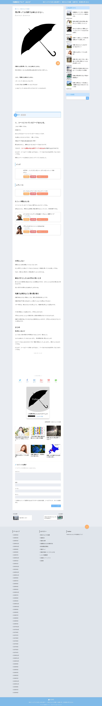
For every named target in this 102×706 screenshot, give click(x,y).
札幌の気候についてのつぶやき (47, 552)
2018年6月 (15, 618)
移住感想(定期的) (44, 546)
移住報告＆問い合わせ (84, 2)
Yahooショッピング (42, 176)
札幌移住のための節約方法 (46, 543)
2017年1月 (15, 652)
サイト (16, 494)
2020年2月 (15, 589)
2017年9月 (15, 632)
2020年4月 (15, 586)
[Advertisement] (38, 100)
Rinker (29, 215)
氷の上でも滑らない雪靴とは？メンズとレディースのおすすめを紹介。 (80, 30)
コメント (17, 471)
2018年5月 (15, 621)
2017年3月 (15, 646)
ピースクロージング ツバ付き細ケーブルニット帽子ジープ (38, 214)
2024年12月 (16, 557)
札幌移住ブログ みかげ (21, 2)
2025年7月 (15, 555)
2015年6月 (15, 692)
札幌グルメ (43, 549)
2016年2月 (15, 675)
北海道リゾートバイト (45, 557)
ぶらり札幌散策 (44, 555)
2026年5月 (15, 535)
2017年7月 (15, 635)
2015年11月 (16, 684)
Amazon (27, 176)
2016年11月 (16, 658)
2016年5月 (15, 666)
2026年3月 (15, 540)
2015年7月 (15, 689)
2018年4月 (15, 623)
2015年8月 (15, 686)
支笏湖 (41, 560)
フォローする (39, 416)
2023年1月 (15, 563)
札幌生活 (42, 537)
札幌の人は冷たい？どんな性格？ (80, 53)
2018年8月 (15, 612)
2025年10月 (16, 546)
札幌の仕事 (43, 540)
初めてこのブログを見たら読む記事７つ (52, 2)
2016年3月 (15, 672)
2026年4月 (15, 537)
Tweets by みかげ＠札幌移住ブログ (74, 534)
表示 (23, 115)
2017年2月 (15, 649)
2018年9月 (15, 609)
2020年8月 (15, 577)
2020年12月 (16, 572)
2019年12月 (16, 592)
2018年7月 (15, 615)
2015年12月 (16, 681)
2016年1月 (15, 678)
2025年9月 (15, 549)
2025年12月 (16, 543)
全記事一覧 (75, 2)
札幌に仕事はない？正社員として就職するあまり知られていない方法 (80, 84)
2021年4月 (15, 569)
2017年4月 (15, 643)
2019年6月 (15, 598)
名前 (16, 482)
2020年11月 (16, 575)
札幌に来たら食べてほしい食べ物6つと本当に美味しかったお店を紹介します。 (80, 61)
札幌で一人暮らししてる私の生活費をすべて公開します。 (80, 38)
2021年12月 (16, 566)
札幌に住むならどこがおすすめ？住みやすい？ (80, 45)
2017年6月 (15, 638)
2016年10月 (16, 661)
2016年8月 (15, 663)
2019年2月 (15, 600)
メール (16, 488)
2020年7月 (15, 580)
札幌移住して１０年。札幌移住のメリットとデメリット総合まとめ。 (80, 14)
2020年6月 (15, 583)
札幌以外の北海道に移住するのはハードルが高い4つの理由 (80, 69)
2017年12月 (16, 626)
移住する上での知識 (66, 2)
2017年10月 (16, 629)
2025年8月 (15, 552)
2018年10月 (16, 606)
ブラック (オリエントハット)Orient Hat (33, 226)
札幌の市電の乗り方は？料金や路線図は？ (80, 76)
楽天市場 (33, 176)
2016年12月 (16, 655)
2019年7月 (15, 595)
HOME (51, 699)
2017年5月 (15, 641)
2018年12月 (16, 603)
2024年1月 (15, 560)
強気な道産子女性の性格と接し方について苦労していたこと (80, 22)
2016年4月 (15, 669)
